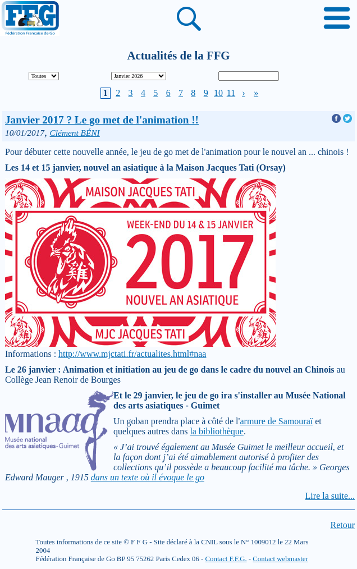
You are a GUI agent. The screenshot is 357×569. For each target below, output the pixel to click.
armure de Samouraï (276, 421)
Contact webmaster (280, 559)
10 (218, 93)
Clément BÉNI (75, 132)
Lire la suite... (330, 496)
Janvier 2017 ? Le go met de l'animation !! (102, 120)
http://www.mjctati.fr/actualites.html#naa (132, 354)
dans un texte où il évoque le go (147, 477)
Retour (342, 525)
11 (231, 93)
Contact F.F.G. (226, 559)
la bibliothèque (217, 431)
